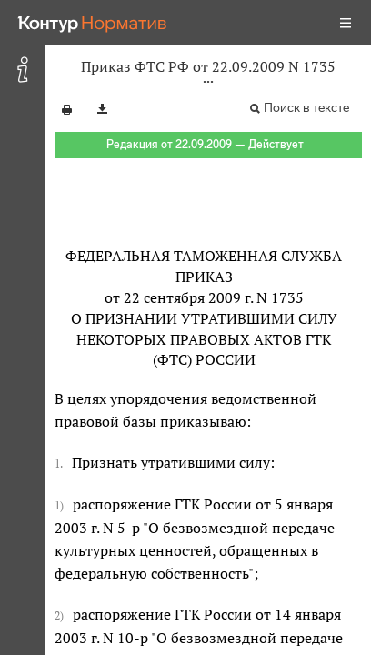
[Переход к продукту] (92, 22)
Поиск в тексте (306, 108)
